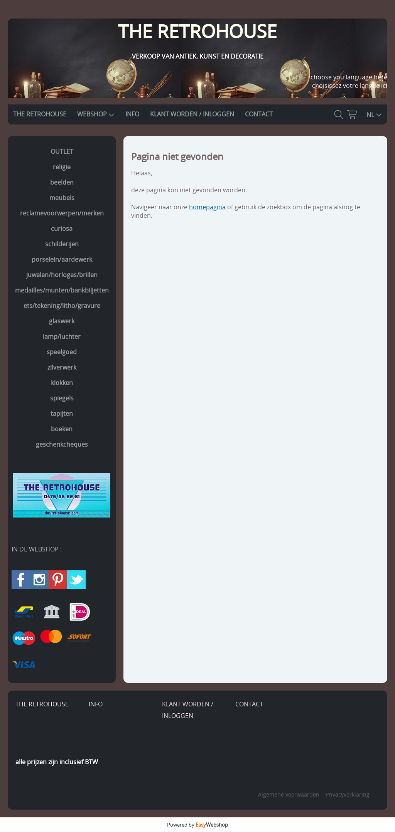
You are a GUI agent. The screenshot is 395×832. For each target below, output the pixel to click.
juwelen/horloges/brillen (62, 275)
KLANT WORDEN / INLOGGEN (192, 114)
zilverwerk (61, 367)
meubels (61, 197)
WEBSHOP (96, 114)
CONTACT (259, 114)
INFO (132, 114)
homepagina (207, 207)
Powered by (197, 824)
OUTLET (62, 151)
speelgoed (62, 352)
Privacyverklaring (348, 794)
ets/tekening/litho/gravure (62, 305)
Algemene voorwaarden (288, 794)
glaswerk (61, 321)
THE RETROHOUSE (39, 114)
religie (62, 167)
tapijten (62, 413)
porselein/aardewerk (62, 259)
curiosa (62, 228)
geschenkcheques (62, 444)
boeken (62, 429)
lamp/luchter (62, 336)
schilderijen (62, 244)
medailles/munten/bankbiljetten (62, 290)
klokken (62, 382)
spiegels (62, 398)
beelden (62, 182)
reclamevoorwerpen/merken (62, 213)
